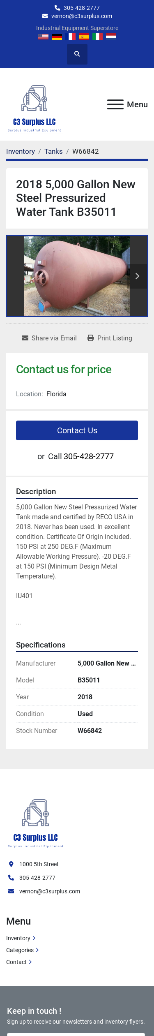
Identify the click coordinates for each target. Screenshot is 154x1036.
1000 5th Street (39, 864)
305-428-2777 (82, 8)
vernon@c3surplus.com (81, 16)
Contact (16, 962)
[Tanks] (53, 151)
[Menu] (115, 104)
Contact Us (77, 430)
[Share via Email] (49, 338)
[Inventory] (20, 151)
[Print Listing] (110, 338)
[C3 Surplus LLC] (35, 819)
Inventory (18, 938)
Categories (20, 950)
